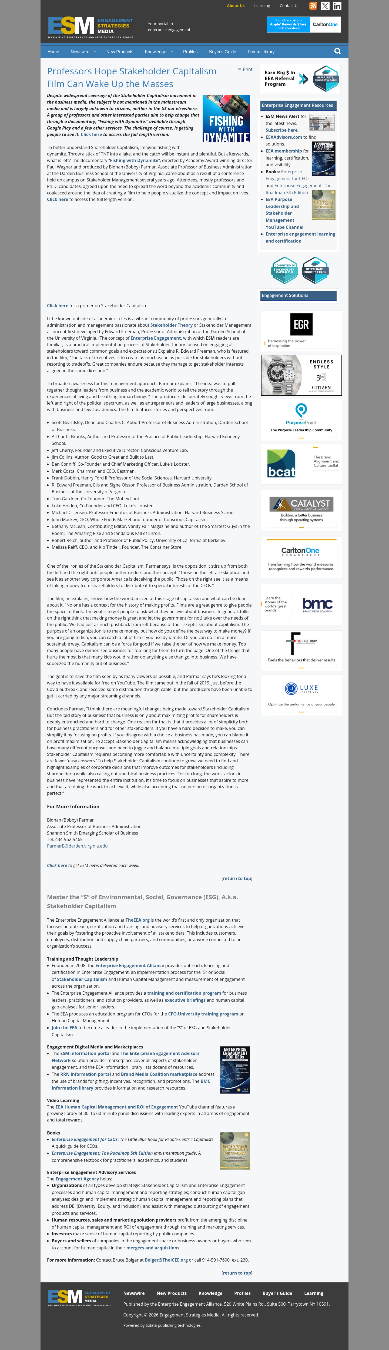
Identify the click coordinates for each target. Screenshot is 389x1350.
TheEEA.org (138, 920)
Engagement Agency (77, 1179)
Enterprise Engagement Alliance (129, 965)
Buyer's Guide (222, 51)
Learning (262, 5)
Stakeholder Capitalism (82, 979)
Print (248, 69)
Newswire (80, 51)
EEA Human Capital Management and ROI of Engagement (117, 1107)
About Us (235, 5)
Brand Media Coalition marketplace (159, 1074)
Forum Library (261, 51)
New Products (119, 51)
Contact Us (290, 5)
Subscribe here (282, 130)
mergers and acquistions (152, 1248)
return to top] (237, 878)
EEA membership (284, 151)
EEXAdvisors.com (284, 137)
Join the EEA (65, 1028)
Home (53, 51)
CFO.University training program (203, 1014)
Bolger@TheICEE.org (166, 1260)
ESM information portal (85, 1053)
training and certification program (184, 993)
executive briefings (185, 1000)
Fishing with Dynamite (134, 160)
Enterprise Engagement (155, 338)
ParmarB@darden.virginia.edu (77, 846)
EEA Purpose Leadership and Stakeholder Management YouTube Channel (285, 213)
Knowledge (155, 51)
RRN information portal (86, 1074)
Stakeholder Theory (171, 325)
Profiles (190, 51)
